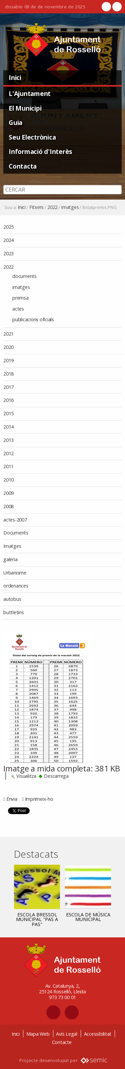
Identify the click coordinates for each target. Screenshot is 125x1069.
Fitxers (36, 207)
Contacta (23, 166)
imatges (70, 207)
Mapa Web (38, 1034)
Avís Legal (66, 1034)
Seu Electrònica (32, 137)
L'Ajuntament (30, 93)
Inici (15, 77)
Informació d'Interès (40, 151)
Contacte (62, 1042)
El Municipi (25, 108)
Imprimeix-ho (39, 799)
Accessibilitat (98, 1034)
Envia (11, 799)
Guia (15, 122)
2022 (52, 207)
